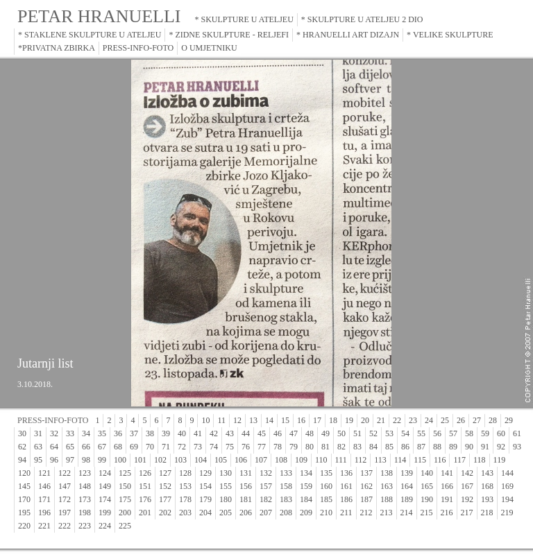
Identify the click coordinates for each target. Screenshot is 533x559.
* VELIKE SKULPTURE (450, 35)
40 (182, 433)
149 (105, 486)
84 (373, 447)
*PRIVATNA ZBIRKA (56, 48)
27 (477, 420)
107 (261, 460)
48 (309, 433)
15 (285, 420)
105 (220, 460)
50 (341, 433)
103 (180, 460)
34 (86, 433)
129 (205, 473)
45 (261, 433)
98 (86, 460)
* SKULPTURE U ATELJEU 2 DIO (362, 19)
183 (286, 499)
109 (301, 460)
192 (467, 499)
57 (453, 433)
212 (366, 512)
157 (266, 486)
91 (485, 447)
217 (467, 512)
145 (24, 486)
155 (225, 486)
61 (517, 433)
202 (165, 512)
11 (221, 420)
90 (469, 447)
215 (427, 512)
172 (64, 499)
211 (346, 512)
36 (118, 433)
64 (54, 447)
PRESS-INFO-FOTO (138, 48)
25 (445, 420)
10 (205, 420)
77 (261, 447)
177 (165, 499)
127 (165, 473)
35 (102, 433)
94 (22, 460)
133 (286, 473)
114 (400, 460)
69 (134, 447)
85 (389, 447)
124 (105, 473)
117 (459, 460)
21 (381, 420)
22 (397, 420)
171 (44, 499)
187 (366, 499)
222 (64, 526)
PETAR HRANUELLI (99, 16)
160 (326, 486)
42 (214, 433)
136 (346, 473)
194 (507, 499)
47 (293, 433)
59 (485, 433)
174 (105, 499)
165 (427, 486)
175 (125, 499)
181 (245, 499)
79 (293, 447)
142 (467, 473)
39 (166, 433)
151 (145, 486)
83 (357, 447)
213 (386, 512)
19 (349, 420)
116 (440, 460)
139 (406, 473)
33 (70, 433)
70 (150, 447)
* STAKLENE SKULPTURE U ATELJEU (89, 35)
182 (266, 499)
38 (150, 433)
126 (145, 473)
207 (266, 512)
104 (200, 460)
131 (245, 473)
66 (86, 447)
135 (326, 473)
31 (38, 433)
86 (405, 447)
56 (437, 433)
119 (499, 460)
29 (509, 420)
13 (253, 420)
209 (306, 512)
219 (507, 512)
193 (487, 499)
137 (366, 473)
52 (373, 433)
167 (467, 486)
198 (84, 512)
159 (306, 486)
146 (44, 486)
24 (429, 420)
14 (269, 420)
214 (406, 512)
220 (24, 526)
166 (447, 486)
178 (185, 499)
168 (487, 486)
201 (145, 512)
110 (321, 460)
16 (301, 420)
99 (102, 460)
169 (507, 486)
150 (125, 486)
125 (125, 473)
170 (24, 499)
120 (24, 473)
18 (333, 420)
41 (198, 433)
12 (237, 420)
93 (517, 447)
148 (84, 486)
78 (277, 447)
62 (22, 447)
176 (145, 499)
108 (281, 460)
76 (246, 447)
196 (44, 512)
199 (105, 512)
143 (487, 473)
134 (306, 473)
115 (420, 460)
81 (325, 447)
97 (70, 460)
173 (84, 499)
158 (286, 486)
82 (341, 447)
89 (453, 447)
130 (225, 473)
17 (317, 420)
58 (469, 433)
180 (225, 499)
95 (38, 460)
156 (245, 486)
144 (507, 473)
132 (266, 473)
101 (140, 460)
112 (361, 460)
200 (125, 512)
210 (326, 512)
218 (487, 512)
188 (386, 499)
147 (64, 486)
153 (185, 486)
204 (205, 512)
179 (205, 499)
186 (346, 499)
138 (386, 473)
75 (230, 447)
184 (306, 499)
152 (165, 486)
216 (447, 512)
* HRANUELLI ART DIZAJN (347, 35)
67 (102, 447)
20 (365, 420)
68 (118, 447)
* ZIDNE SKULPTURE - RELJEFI (229, 35)
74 (214, 447)
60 (501, 433)
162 (366, 486)
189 (406, 499)
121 (44, 473)
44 (246, 433)
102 (160, 460)
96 (54, 460)
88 (437, 447)
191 (447, 499)
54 (405, 433)
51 (357, 433)
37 (134, 433)
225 (125, 526)
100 (120, 460)
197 (64, 512)
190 (427, 499)
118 (479, 460)
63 (38, 447)
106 (241, 460)
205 (225, 512)
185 (326, 499)
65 (70, 447)
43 (230, 433)
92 (501, 447)
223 (84, 526)
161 (346, 486)
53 (389, 433)
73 (198, 447)
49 (325, 433)
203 (185, 512)
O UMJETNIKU (209, 48)
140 (427, 473)
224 (105, 526)
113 (380, 460)
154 (205, 486)
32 (54, 433)
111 (341, 460)
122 (64, 473)
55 (421, 433)
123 (84, 473)
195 (24, 512)
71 (166, 447)
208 (286, 512)
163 (386, 486)
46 (277, 433)
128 (185, 473)
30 (22, 433)
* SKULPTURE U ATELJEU (244, 19)
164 (406, 486)
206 (245, 512)
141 (447, 473)
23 (413, 420)
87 (421, 447)
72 (182, 447)
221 (44, 526)
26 (461, 420)
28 (493, 420)
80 (309, 447)
